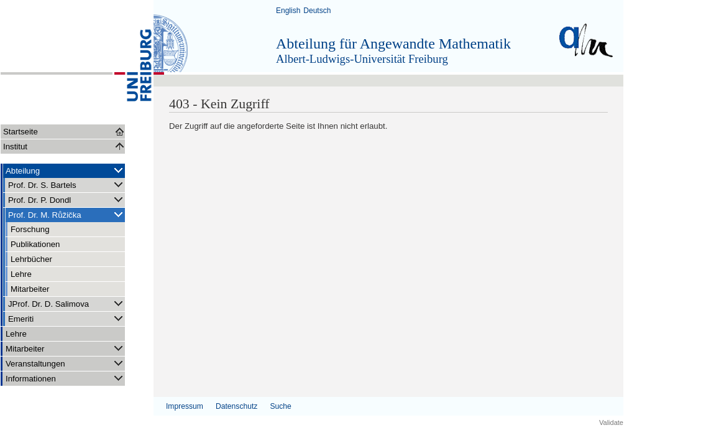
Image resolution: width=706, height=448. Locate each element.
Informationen (65, 378)
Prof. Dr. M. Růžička (66, 214)
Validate (611, 422)
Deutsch (317, 10)
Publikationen (35, 244)
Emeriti (66, 318)
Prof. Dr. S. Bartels (66, 184)
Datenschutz (236, 406)
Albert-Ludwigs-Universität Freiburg (362, 58)
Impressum (184, 406)
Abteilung (65, 170)
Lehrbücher (31, 259)
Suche (280, 406)
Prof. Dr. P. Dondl (66, 199)
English (288, 10)
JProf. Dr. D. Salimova (66, 303)
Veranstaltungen (65, 363)
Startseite (20, 131)
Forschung (30, 229)
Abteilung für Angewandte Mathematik (393, 43)
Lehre (21, 274)
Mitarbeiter (30, 289)
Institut (15, 146)
